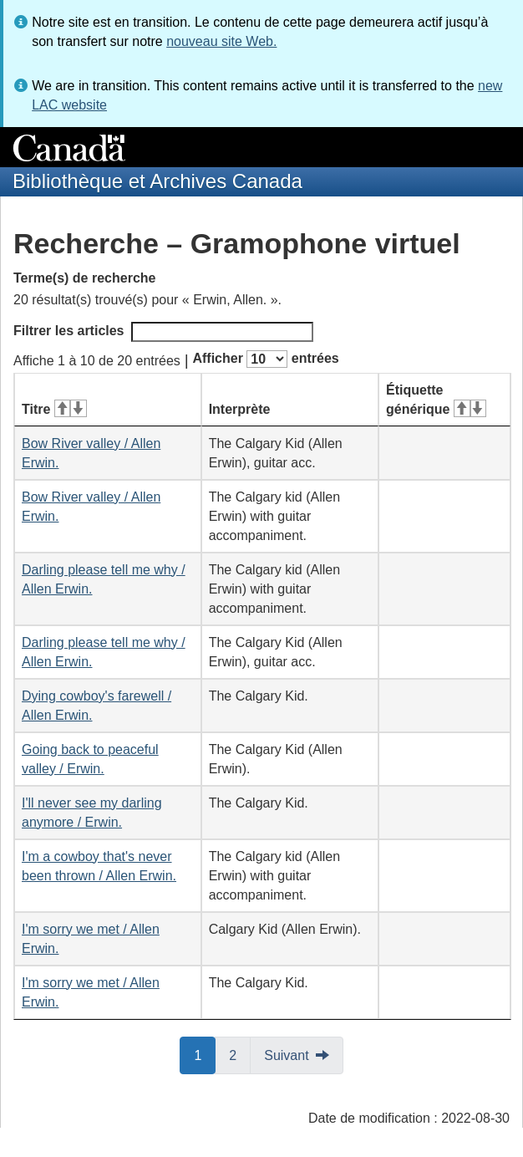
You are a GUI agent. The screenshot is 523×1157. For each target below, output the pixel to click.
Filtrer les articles (163, 332)
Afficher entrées (265, 359)
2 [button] (240, 1054)
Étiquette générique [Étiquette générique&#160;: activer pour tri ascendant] (436, 399)
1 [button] (205, 1054)
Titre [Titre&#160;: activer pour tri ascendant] (54, 409)
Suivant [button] (286, 1055)
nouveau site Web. (221, 41)
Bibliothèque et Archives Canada (157, 181)
